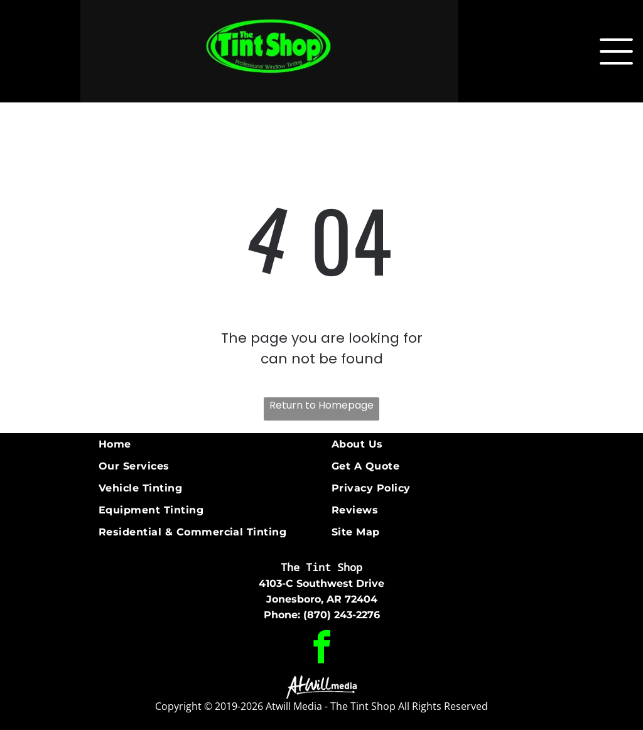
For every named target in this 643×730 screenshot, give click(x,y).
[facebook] (322, 649)
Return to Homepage (321, 405)
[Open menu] (616, 51)
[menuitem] (210, 444)
